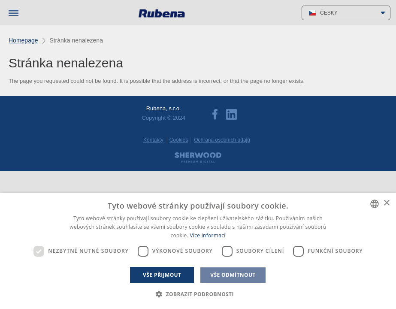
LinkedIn (231, 114)
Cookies (178, 140)
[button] (198, 294)
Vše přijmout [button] (162, 275)
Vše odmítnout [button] (232, 275)
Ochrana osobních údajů (222, 140)
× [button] (386, 203)
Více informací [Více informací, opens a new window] (207, 235)
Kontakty (153, 140)
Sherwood (198, 157)
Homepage (23, 40)
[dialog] (198, 251)
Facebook (215, 114)
